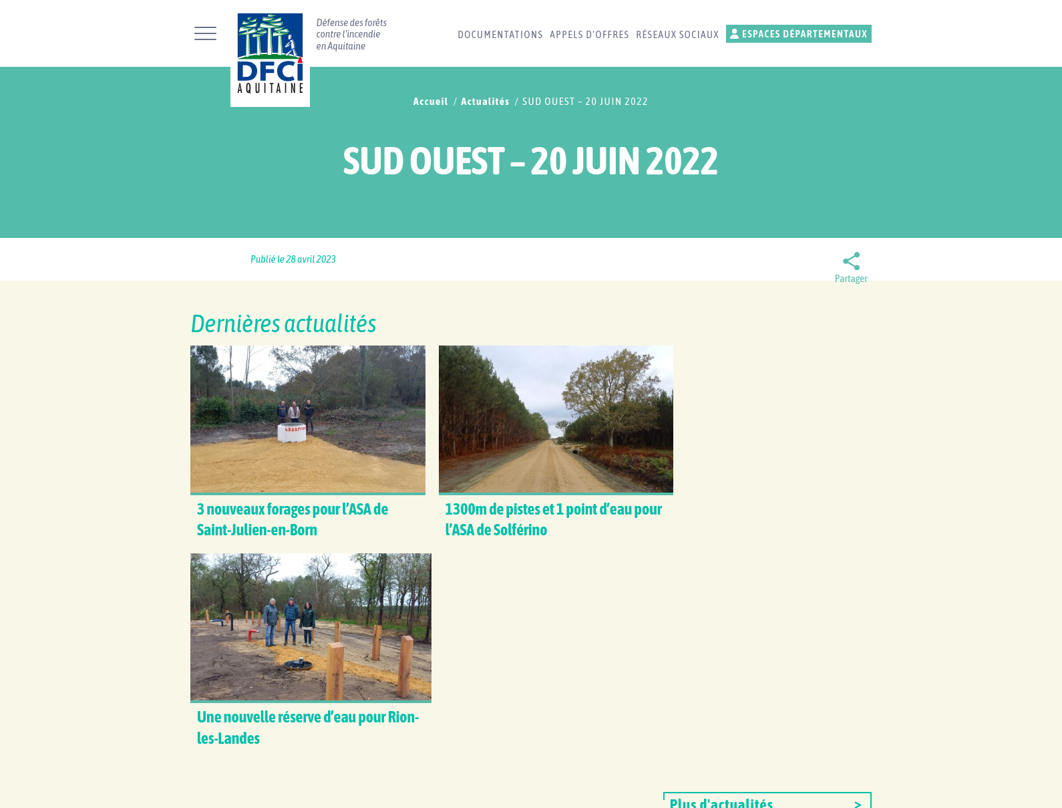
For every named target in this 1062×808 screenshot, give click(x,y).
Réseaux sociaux (677, 34)
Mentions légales (716, 786)
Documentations (500, 34)
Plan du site (637, 786)
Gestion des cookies (814, 786)
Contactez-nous (502, 668)
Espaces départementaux (799, 33)
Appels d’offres (589, 34)
